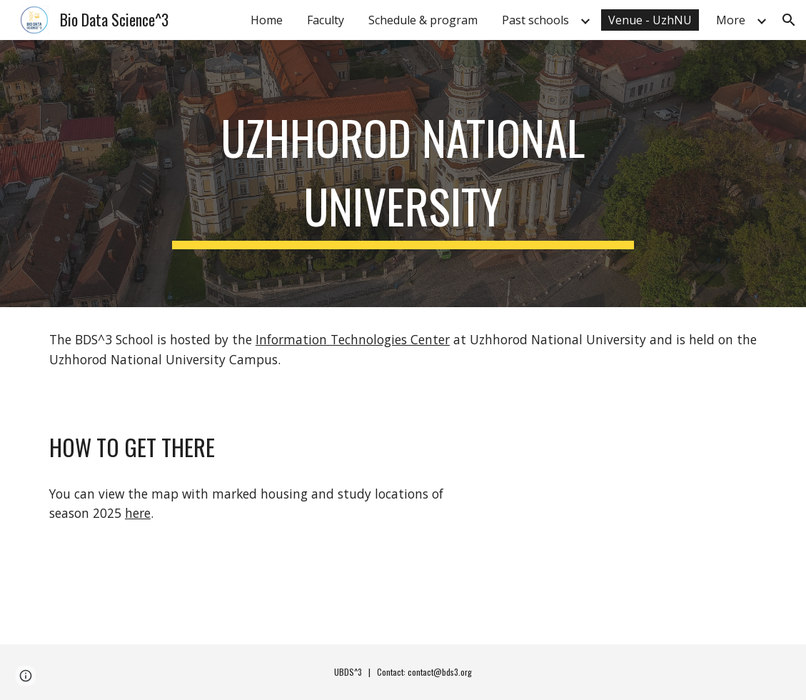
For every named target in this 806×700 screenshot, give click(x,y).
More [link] (730, 20)
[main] (403, 173)
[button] (789, 20)
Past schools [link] (535, 20)
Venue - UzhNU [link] (650, 20)
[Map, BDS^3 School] (617, 517)
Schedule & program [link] (423, 20)
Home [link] (267, 20)
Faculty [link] (325, 20)
